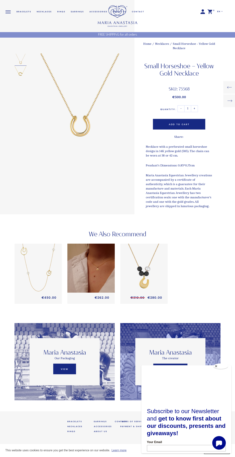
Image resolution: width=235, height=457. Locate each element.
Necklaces (162, 44)
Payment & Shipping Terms (139, 426)
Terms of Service (132, 421)
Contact (138, 11)
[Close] (220, 366)
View (64, 369)
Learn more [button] (118, 450)
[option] (79, 101)
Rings (61, 11)
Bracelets (24, 11)
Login (202, 12)
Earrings (77, 11)
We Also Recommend (117, 234)
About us (100, 431)
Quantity (168, 109)
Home (147, 44)
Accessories (103, 426)
